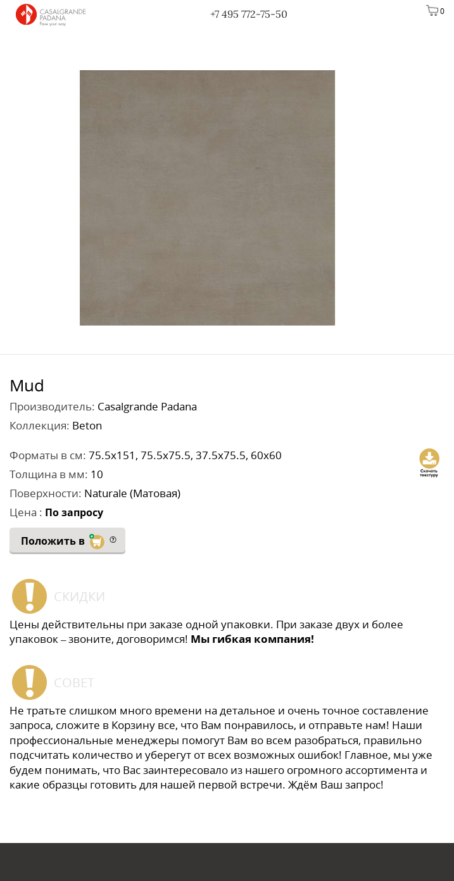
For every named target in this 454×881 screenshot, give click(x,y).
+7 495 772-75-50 (248, 14)
